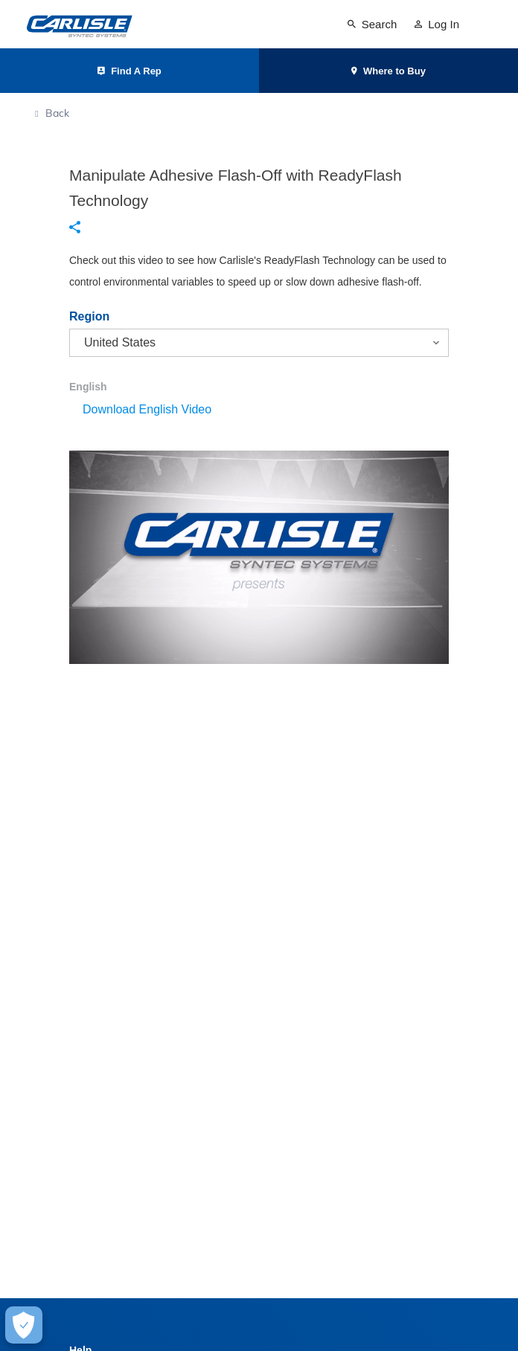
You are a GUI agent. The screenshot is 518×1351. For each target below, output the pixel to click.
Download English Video (147, 409)
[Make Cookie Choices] (23, 1325)
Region (89, 317)
